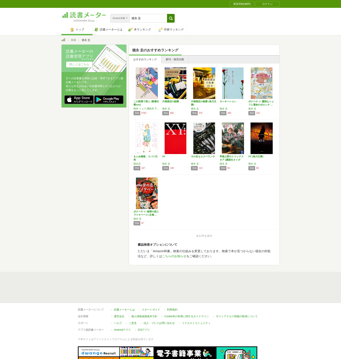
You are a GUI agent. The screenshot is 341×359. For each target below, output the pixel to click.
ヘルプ (118, 303)
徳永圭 (137, 163)
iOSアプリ (144, 310)
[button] (171, 18)
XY (163, 156)
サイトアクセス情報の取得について (237, 296)
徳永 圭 (166, 108)
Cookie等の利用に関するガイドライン (186, 296)
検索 (73, 40)
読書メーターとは (124, 289)
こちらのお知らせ (174, 256)
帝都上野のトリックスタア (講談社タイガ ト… (232, 159)
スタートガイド (151, 289)
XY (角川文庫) (255, 156)
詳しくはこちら (79, 64)
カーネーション (228, 101)
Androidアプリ (122, 310)
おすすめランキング (145, 59)
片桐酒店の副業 (170, 101)
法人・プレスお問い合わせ (159, 303)
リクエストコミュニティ (196, 303)
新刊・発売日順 (175, 59)
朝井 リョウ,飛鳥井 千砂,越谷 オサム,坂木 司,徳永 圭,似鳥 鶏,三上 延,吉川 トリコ (147, 108)
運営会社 (119, 296)
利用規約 (172, 289)
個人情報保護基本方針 (144, 296)
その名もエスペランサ (203, 156)
